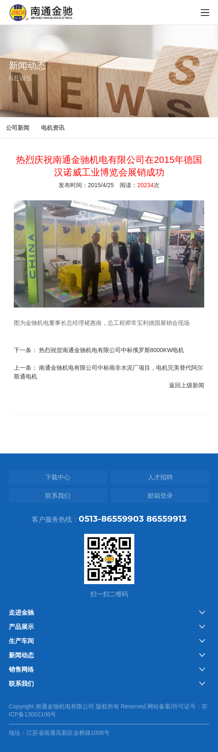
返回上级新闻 (186, 392)
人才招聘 (160, 477)
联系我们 (57, 495)
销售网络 (21, 669)
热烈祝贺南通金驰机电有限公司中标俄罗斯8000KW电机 (112, 356)
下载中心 (57, 477)
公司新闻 (17, 127)
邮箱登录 (160, 495)
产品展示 (21, 626)
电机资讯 (52, 127)
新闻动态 (21, 655)
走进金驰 (21, 612)
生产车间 (21, 640)
